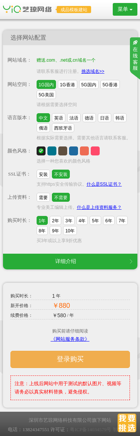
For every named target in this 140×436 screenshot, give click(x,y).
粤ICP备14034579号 (90, 429)
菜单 (125, 9)
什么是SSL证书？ (104, 184)
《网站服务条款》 (70, 339)
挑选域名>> (93, 71)
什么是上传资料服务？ (99, 207)
